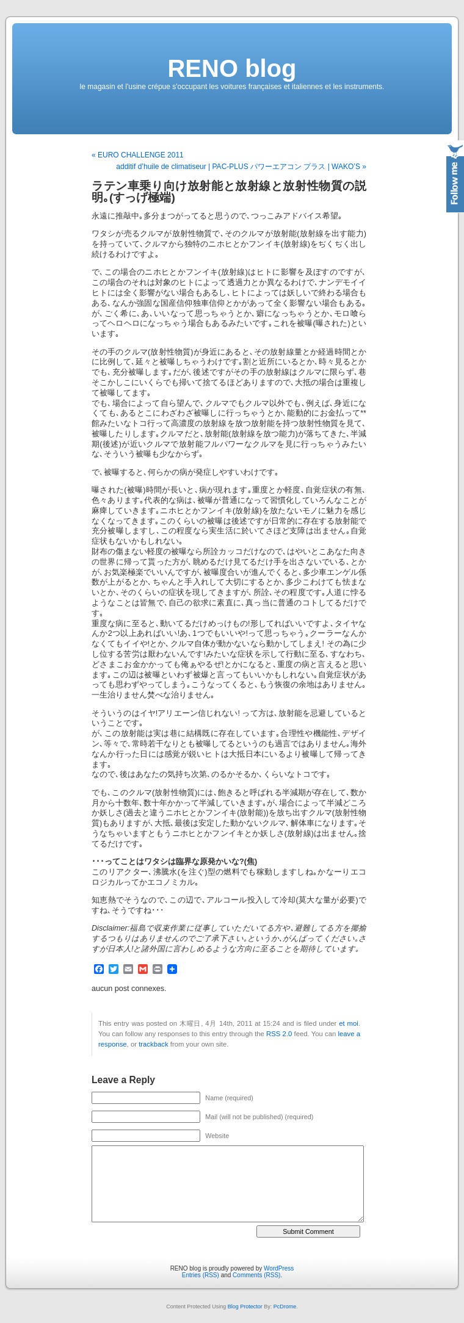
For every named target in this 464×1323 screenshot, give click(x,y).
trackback (153, 1044)
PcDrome (285, 1306)
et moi (348, 1023)
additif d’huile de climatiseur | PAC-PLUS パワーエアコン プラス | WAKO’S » (241, 166)
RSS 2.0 (279, 1033)
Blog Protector (245, 1306)
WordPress (279, 1268)
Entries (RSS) (200, 1275)
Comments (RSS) (256, 1275)
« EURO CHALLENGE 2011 (138, 155)
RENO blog (231, 68)
